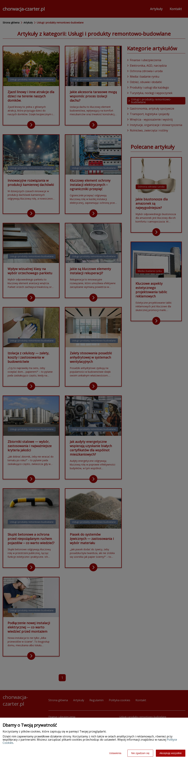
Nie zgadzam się (140, 753)
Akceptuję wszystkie (171, 753)
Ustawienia (115, 753)
